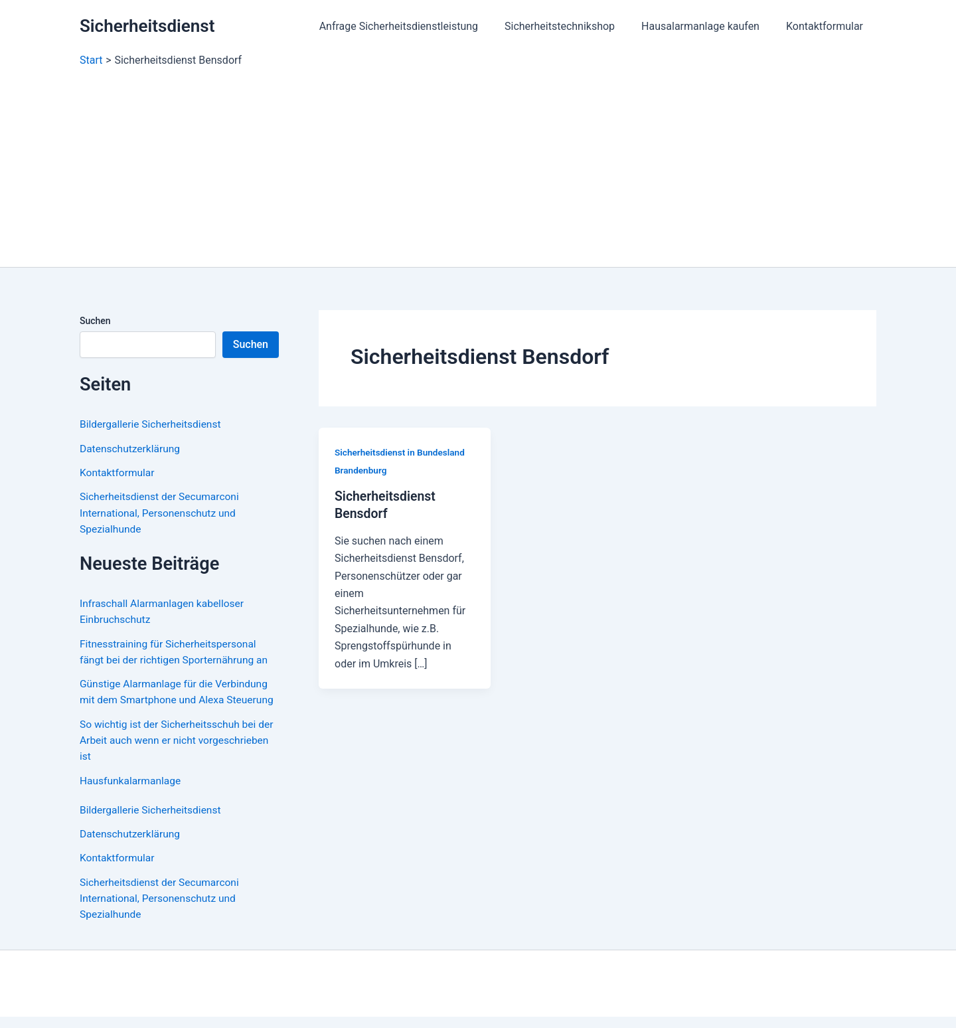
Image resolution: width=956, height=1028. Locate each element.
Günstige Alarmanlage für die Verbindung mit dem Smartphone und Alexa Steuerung (177, 697)
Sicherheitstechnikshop (573, 26)
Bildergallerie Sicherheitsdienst (152, 424)
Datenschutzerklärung (131, 448)
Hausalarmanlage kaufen (708, 26)
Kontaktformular (827, 26)
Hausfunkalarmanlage (132, 793)
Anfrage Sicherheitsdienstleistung (417, 26)
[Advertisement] (478, 167)
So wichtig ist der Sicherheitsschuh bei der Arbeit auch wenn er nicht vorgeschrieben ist (171, 753)
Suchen (95, 320)
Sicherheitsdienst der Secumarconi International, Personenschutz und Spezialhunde (162, 511)
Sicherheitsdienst (147, 26)
